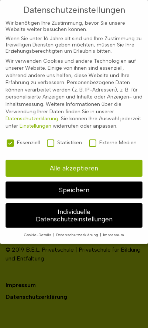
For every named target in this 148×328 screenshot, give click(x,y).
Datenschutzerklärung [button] (77, 230)
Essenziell (23, 138)
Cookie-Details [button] (38, 230)
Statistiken (64, 138)
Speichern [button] (74, 186)
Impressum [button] (113, 230)
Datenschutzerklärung (32, 114)
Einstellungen (35, 122)
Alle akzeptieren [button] (74, 164)
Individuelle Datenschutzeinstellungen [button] (74, 211)
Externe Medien (113, 138)
